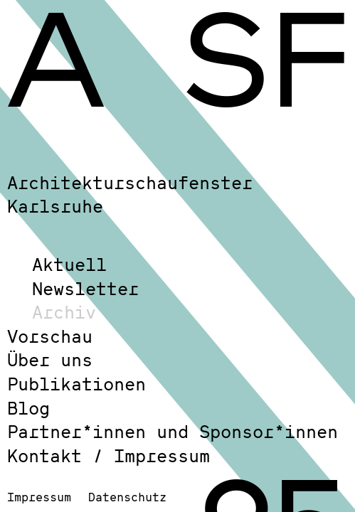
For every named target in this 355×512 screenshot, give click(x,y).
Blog (28, 408)
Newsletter (85, 288)
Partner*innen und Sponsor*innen (172, 431)
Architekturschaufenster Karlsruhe (130, 194)
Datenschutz (127, 496)
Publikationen (76, 383)
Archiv (64, 312)
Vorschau (49, 336)
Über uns (49, 359)
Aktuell (69, 264)
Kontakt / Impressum (108, 455)
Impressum (39, 496)
